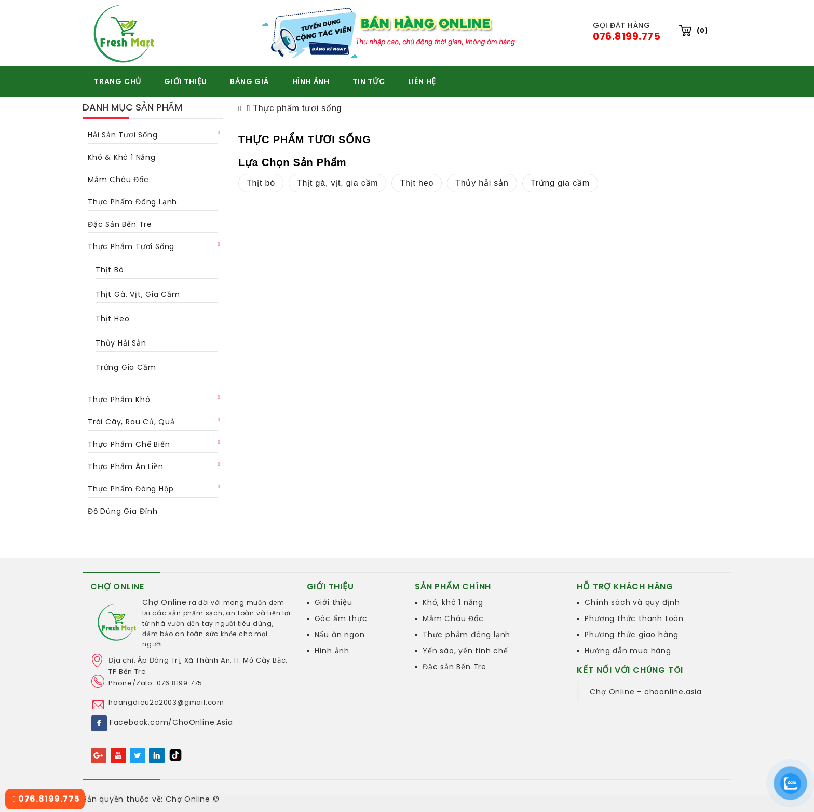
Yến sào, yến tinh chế (465, 650)
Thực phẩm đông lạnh (132, 202)
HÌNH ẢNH (311, 81)
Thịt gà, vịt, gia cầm (138, 294)
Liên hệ (422, 81)
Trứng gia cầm (126, 367)
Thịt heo (112, 318)
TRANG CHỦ (117, 81)
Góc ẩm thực (341, 618)
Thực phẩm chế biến (129, 444)
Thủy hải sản (121, 343)
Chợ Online (164, 602)
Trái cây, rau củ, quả (131, 422)
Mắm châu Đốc (118, 179)
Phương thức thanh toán (634, 618)
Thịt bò (110, 270)
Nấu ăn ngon (340, 634)
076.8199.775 (46, 799)
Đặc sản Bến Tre (454, 667)
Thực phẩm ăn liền (126, 466)
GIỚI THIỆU (185, 81)
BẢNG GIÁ (249, 81)
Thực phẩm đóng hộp (130, 489)
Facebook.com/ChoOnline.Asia (171, 722)
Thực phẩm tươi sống (131, 246)
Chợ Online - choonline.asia (646, 691)
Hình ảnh (332, 650)
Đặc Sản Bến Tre (120, 224)
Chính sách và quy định (632, 602)
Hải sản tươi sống (123, 135)
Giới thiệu (333, 602)
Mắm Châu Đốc (453, 618)
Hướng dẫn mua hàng (628, 650)
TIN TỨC (368, 81)
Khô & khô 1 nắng (122, 157)
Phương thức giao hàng (632, 634)
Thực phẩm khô (119, 399)
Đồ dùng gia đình (123, 511)
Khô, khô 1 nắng (453, 602)
